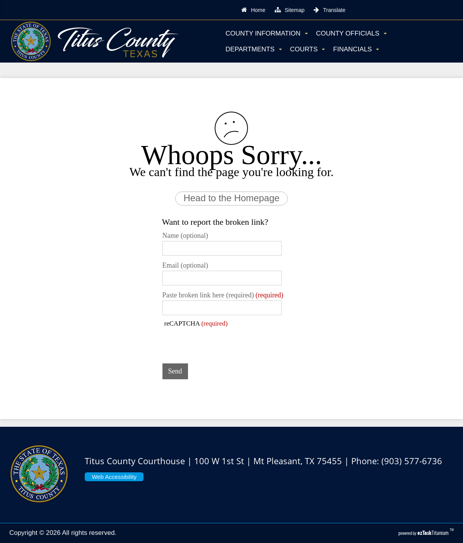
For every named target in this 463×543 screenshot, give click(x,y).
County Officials (351, 33)
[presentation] (221, 342)
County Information (267, 33)
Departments (254, 49)
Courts (307, 49)
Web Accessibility (114, 476)
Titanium (433, 532)
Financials (356, 49)
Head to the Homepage (231, 198)
